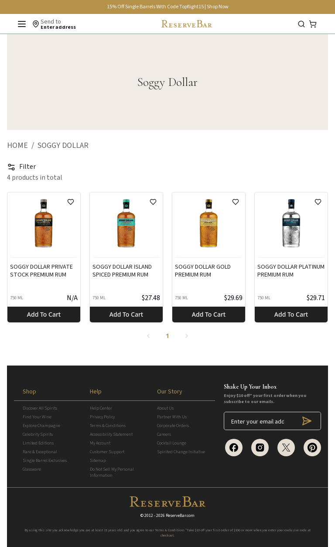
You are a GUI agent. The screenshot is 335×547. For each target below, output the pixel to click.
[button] (22, 146)
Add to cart (44, 314)
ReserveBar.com (180, 516)
